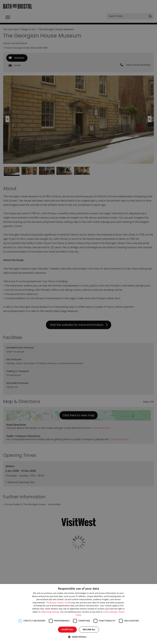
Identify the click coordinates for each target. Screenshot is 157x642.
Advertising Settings (50, 612)
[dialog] (78, 613)
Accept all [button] (67, 629)
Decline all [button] (89, 629)
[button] (78, 636)
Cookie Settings (110, 612)
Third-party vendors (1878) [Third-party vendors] (58, 602)
